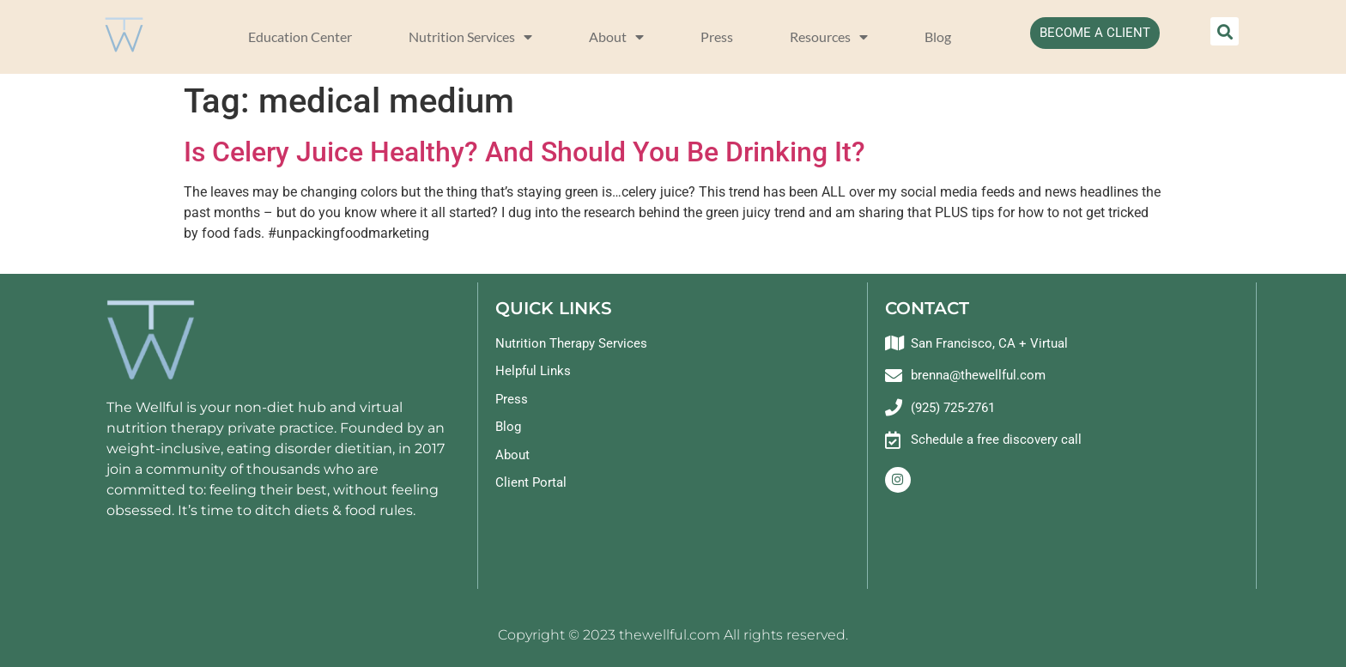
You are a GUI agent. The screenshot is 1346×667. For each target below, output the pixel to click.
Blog (938, 36)
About (616, 36)
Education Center (300, 36)
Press (716, 36)
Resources (829, 36)
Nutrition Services (470, 36)
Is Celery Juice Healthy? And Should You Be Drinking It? (524, 152)
